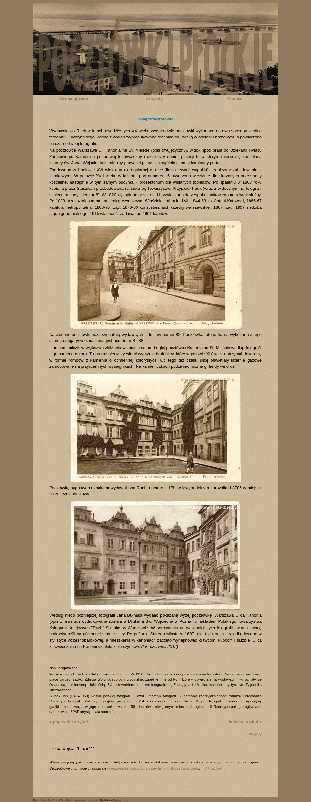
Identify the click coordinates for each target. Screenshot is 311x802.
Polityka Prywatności (115, 800)
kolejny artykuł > (245, 721)
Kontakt (235, 98)
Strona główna (73, 98)
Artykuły (154, 98)
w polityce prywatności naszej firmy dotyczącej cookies (153, 768)
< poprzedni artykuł (68, 721)
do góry (255, 734)
